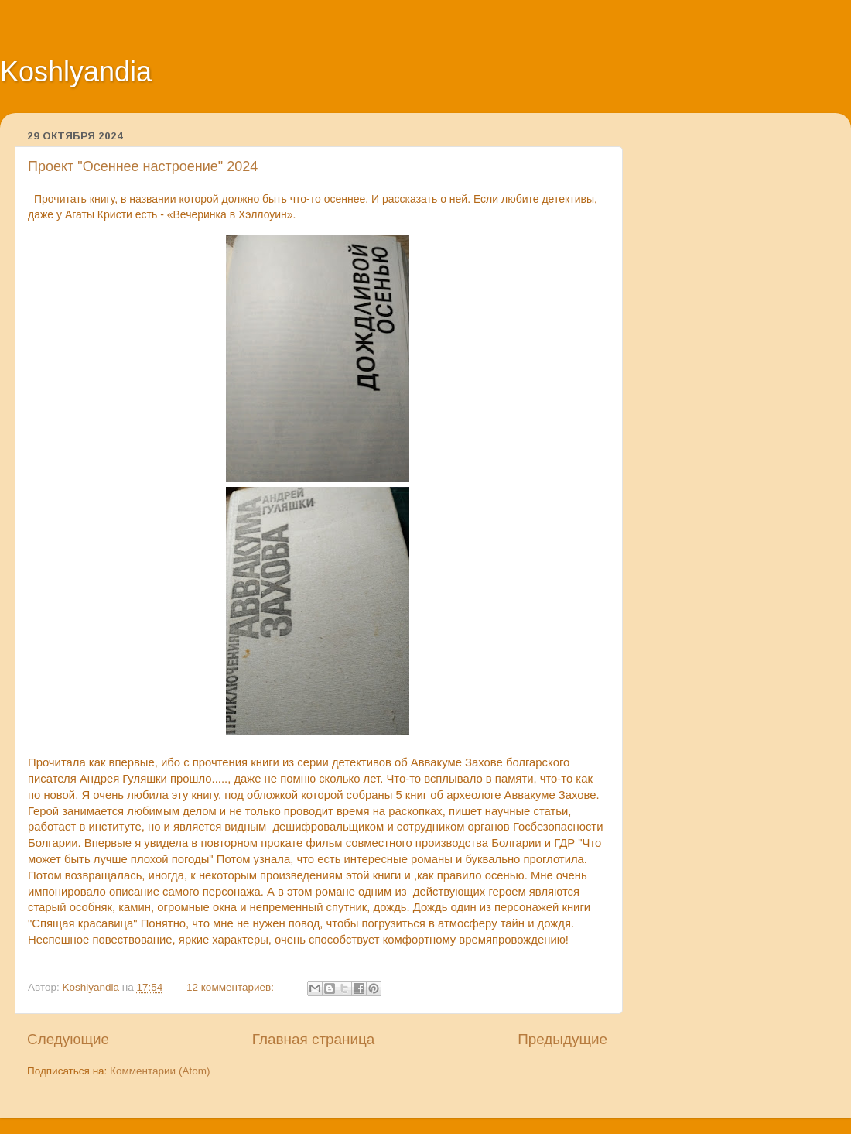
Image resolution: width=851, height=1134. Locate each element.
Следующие (68, 1039)
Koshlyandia (76, 71)
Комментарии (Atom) (160, 1071)
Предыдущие (562, 1039)
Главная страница (313, 1039)
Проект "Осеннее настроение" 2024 (143, 166)
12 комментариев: (231, 987)
